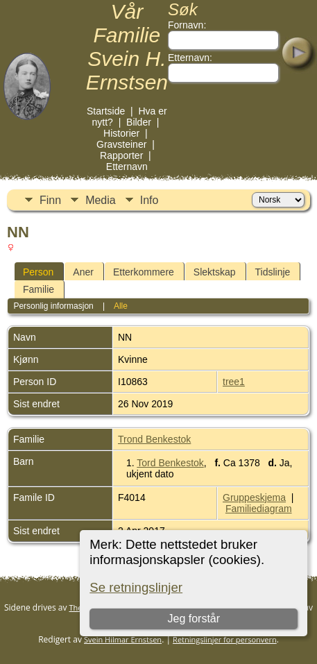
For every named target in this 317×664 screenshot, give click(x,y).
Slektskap (215, 272)
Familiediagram (258, 508)
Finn (50, 200)
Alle (121, 306)
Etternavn (127, 166)
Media (100, 200)
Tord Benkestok (170, 462)
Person (38, 272)
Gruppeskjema (254, 497)
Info (149, 200)
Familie (38, 289)
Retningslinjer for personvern (225, 639)
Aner (83, 272)
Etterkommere (143, 272)
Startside (106, 111)
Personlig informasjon (53, 306)
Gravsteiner (121, 144)
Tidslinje (273, 272)
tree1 (234, 381)
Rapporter (121, 155)
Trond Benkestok (154, 439)
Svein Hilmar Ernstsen (123, 639)
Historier (121, 133)
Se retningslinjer (135, 587)
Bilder (138, 122)
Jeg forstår (194, 618)
